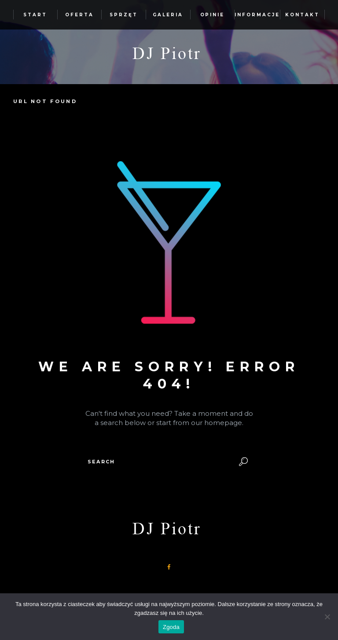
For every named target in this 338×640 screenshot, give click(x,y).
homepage (223, 422)
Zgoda (171, 627)
